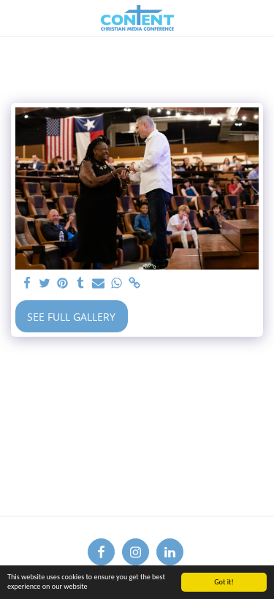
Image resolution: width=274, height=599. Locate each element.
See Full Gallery (71, 317)
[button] (16, 17)
